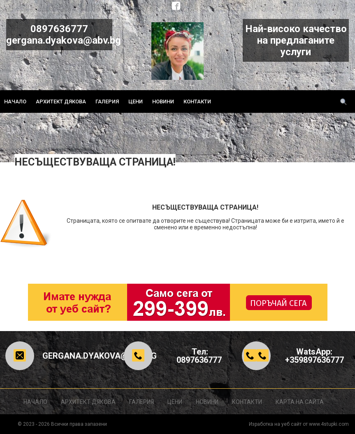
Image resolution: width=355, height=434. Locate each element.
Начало (15, 101)
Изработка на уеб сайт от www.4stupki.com (299, 424)
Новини (163, 101)
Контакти (197, 101)
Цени (135, 101)
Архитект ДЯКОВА (61, 101)
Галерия (107, 101)
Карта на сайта (300, 402)
